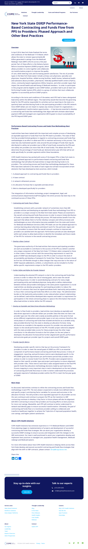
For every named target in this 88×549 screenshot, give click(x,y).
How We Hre (62, 510)
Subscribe (27, 492)
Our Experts (8, 526)
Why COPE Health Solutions (66, 508)
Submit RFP (35, 526)
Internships (62, 515)
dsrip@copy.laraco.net (59, 449)
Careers (73, 8)
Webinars (34, 520)
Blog (33, 508)
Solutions (24, 12)
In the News (35, 510)
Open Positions (63, 513)
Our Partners (74, 12)
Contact (25, 16)
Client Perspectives (10, 536)
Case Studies (35, 517)
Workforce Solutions (10, 510)
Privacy (38, 543)
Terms (43, 543)
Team (6, 531)
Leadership (8, 529)
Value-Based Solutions (11, 508)
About (81, 8)
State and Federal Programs (57, 12)
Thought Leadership (38, 12)
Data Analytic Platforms (11, 513)
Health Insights (36, 515)
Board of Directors (10, 533)
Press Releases (36, 513)
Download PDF (68, 40)
